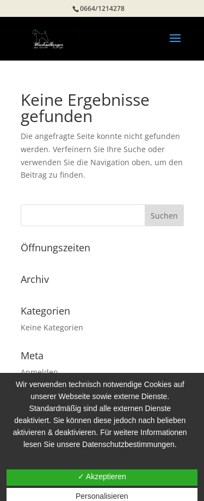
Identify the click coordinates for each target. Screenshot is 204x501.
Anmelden (39, 372)
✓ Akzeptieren (102, 476)
